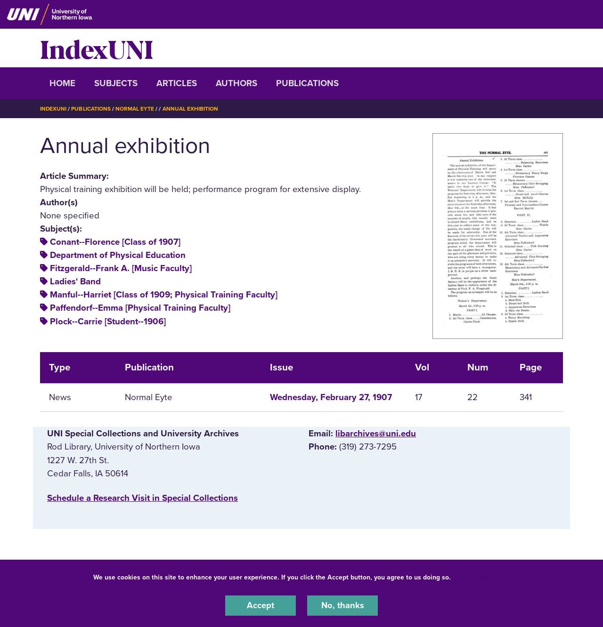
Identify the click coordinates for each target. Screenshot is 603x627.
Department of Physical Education (118, 255)
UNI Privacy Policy (482, 577)
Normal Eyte (135, 108)
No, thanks (342, 605)
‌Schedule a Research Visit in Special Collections (142, 497)
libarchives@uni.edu (375, 433)
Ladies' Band (75, 281)
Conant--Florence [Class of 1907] (115, 242)
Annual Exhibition (191, 108)
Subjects (116, 83)
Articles (176, 83)
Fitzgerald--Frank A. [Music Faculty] (121, 268)
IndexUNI (96, 48)
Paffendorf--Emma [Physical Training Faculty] (140, 308)
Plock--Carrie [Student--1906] (108, 321)
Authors (236, 83)
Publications (307, 83)
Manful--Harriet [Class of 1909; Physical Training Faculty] (163, 294)
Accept (260, 605)
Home (62, 83)
